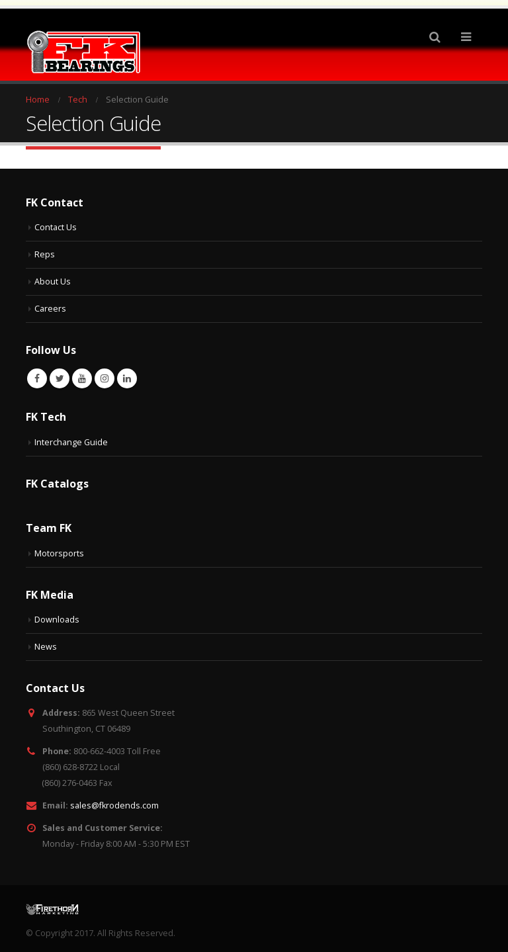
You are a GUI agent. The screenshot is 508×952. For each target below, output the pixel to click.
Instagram (104, 373)
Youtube (82, 373)
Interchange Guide (71, 437)
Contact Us (55, 222)
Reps (44, 249)
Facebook (37, 373)
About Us (52, 276)
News (45, 641)
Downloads (56, 614)
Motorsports (59, 548)
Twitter (59, 373)
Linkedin (127, 373)
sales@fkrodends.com (114, 800)
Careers (50, 303)
